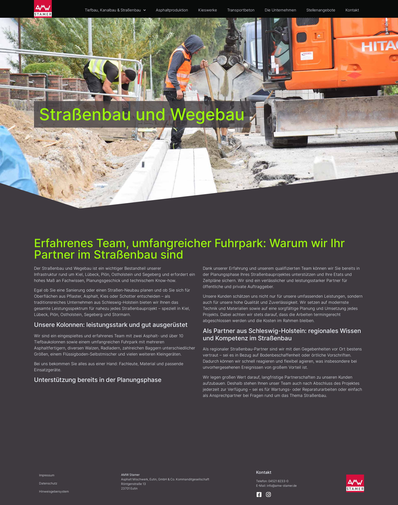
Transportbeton (241, 10)
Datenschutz (48, 483)
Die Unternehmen (280, 10)
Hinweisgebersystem (54, 491)
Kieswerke (207, 10)
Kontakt (352, 10)
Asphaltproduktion (172, 10)
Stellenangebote (320, 10)
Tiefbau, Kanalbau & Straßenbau (115, 10)
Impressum (46, 475)
